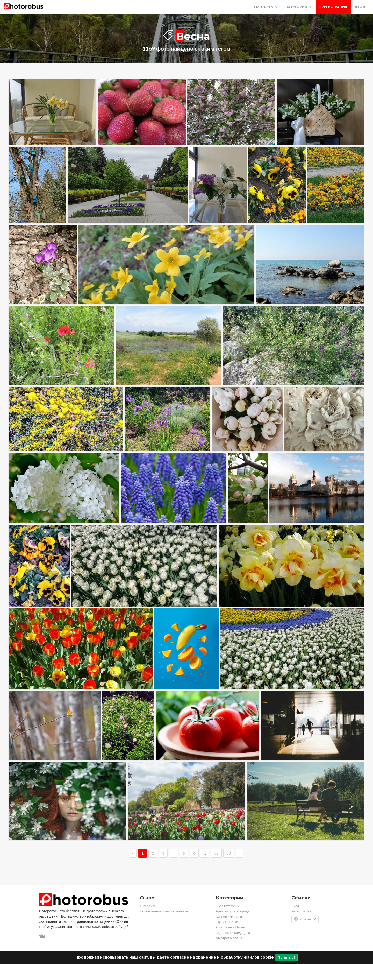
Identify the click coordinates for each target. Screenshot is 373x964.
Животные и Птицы (231, 927)
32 (216, 853)
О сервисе (148, 906)
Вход (360, 7)
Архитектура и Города (233, 911)
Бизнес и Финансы (230, 917)
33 (229, 853)
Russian (305, 919)
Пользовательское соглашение (164, 911)
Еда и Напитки (227, 922)
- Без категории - (229, 906)
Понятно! (286, 957)
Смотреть (266, 7)
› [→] (239, 853)
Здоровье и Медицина (233, 933)
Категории (299, 7)
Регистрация (333, 7)
